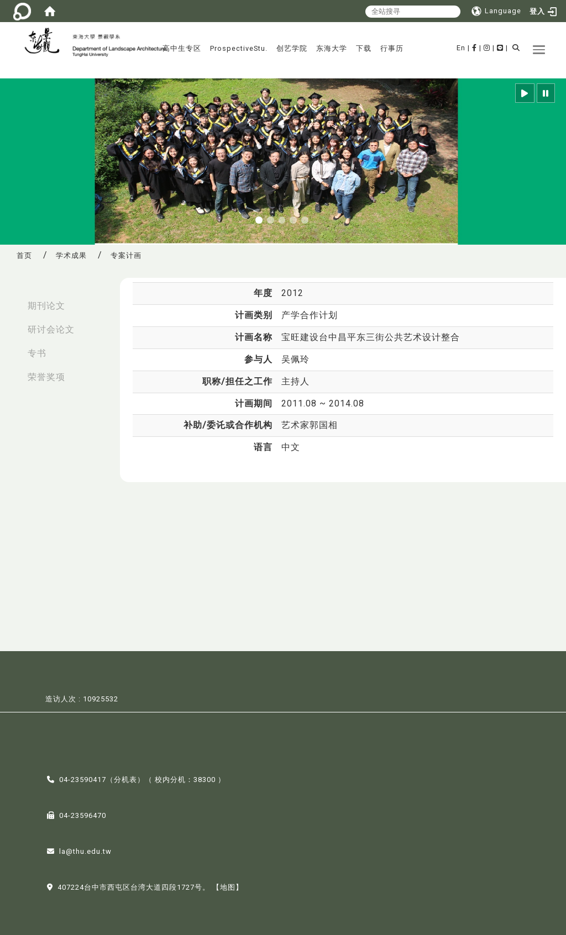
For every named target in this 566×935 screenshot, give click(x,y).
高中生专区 (182, 48)
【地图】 (227, 886)
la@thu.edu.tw (85, 850)
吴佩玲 (295, 359)
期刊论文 (46, 305)
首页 (24, 255)
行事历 (391, 48)
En (461, 48)
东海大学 (331, 48)
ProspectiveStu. (239, 48)
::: (11, 300)
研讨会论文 (51, 329)
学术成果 (71, 255)
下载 (363, 48)
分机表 (125, 778)
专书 (37, 353)
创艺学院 (291, 48)
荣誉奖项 (46, 377)
